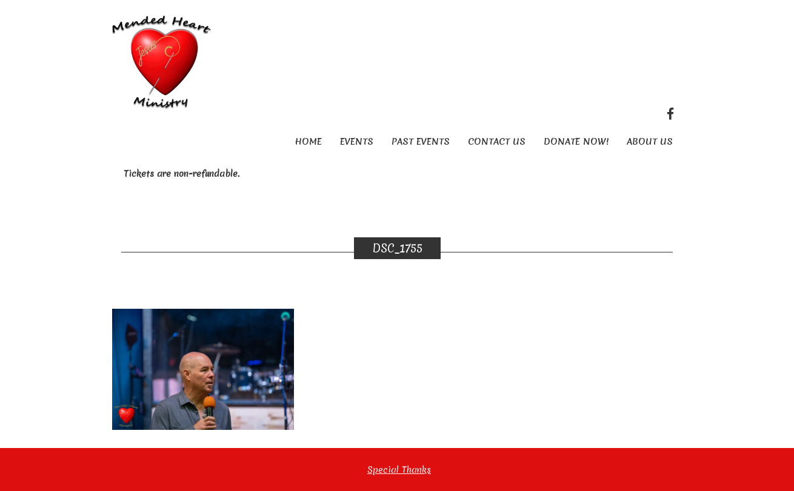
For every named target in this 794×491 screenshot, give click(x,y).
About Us (650, 142)
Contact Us (496, 142)
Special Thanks (399, 470)
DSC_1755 (397, 248)
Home (308, 142)
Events (356, 142)
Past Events (421, 142)
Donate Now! (576, 142)
